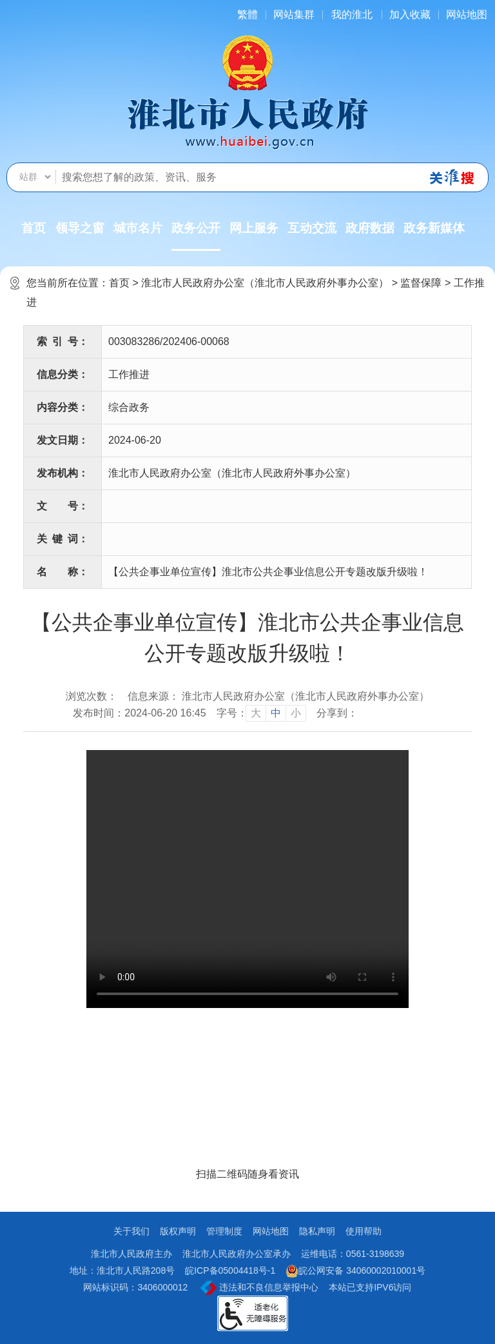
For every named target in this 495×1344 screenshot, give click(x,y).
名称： (62, 571)
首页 (33, 228)
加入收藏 (410, 14)
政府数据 (369, 228)
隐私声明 (317, 1231)
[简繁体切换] (247, 14)
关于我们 (131, 1231)
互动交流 (311, 228)
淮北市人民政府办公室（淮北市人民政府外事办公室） (265, 282)
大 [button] (256, 712)
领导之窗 (79, 228)
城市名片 (137, 228)
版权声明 (178, 1231)
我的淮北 (352, 14)
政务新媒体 (434, 228)
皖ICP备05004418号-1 (230, 1270)
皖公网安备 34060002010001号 (355, 1271)
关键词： (62, 538)
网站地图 (466, 14)
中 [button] (276, 712)
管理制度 (224, 1231)
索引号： (62, 341)
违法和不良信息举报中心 (259, 1288)
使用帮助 (363, 1231)
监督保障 (421, 282)
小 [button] (296, 712)
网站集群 (294, 14)
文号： (62, 505)
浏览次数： (91, 696)
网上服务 (253, 228)
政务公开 (195, 236)
